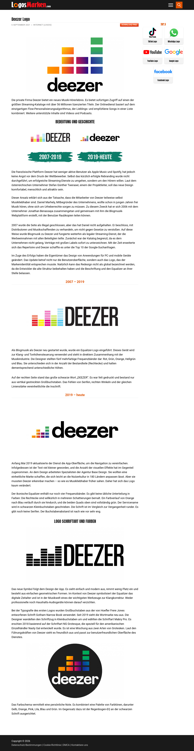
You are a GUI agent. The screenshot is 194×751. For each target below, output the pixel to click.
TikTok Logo (152, 41)
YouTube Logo (152, 61)
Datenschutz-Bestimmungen (27, 745)
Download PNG (129, 25)
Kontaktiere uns (79, 745)
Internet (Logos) (42, 25)
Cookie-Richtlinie (52, 745)
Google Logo (173, 61)
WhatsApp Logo (174, 41)
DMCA (66, 745)
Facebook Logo (163, 80)
